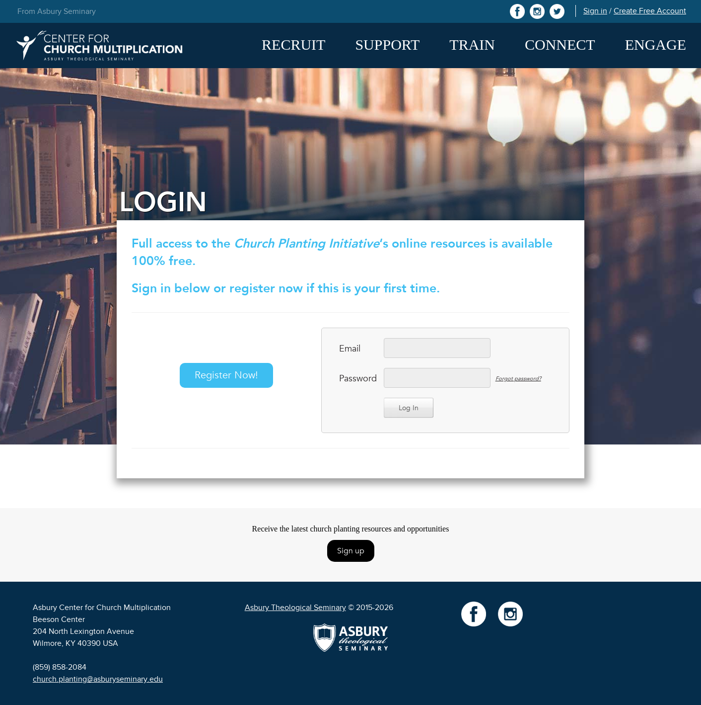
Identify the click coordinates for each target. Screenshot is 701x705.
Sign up (350, 550)
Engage (655, 44)
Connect (560, 44)
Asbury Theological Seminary (295, 608)
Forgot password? (518, 378)
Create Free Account (650, 11)
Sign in (595, 11)
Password (356, 378)
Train (472, 44)
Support (387, 44)
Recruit (293, 44)
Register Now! (226, 375)
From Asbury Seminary (56, 11)
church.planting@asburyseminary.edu (98, 679)
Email (349, 349)
